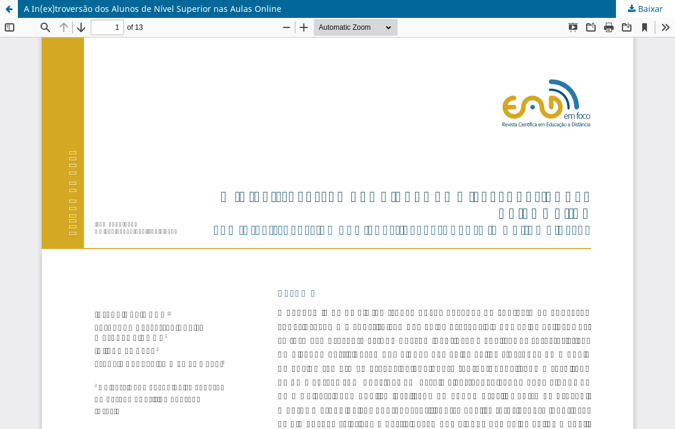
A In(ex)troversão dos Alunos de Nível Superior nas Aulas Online (152, 8)
